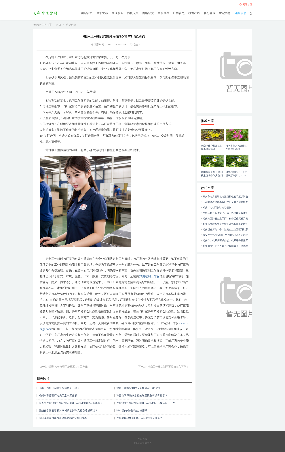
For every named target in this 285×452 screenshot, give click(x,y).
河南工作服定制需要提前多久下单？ (59, 388)
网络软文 (148, 13)
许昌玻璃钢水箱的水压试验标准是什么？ (139, 418)
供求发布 (102, 13)
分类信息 (240, 13)
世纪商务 (225, 13)
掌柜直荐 (163, 13)
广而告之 (179, 13)
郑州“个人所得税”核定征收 (217, 207)
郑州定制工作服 (149, 276)
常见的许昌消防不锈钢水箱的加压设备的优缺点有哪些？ (71, 403)
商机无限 (133, 13)
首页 (58, 24)
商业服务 (117, 13)
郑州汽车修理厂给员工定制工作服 (58, 395)
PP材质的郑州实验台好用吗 (131, 410)
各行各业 (209, 13)
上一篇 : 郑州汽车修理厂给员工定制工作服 (64, 366)
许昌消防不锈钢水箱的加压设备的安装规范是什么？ (145, 403)
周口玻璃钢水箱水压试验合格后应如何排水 (63, 418)
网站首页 (87, 13)
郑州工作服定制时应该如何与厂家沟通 (138, 388)
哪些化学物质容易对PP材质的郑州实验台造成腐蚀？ (68, 410)
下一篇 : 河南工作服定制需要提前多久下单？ (163, 366)
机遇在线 (194, 13)
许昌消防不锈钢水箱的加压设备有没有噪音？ (142, 395)
